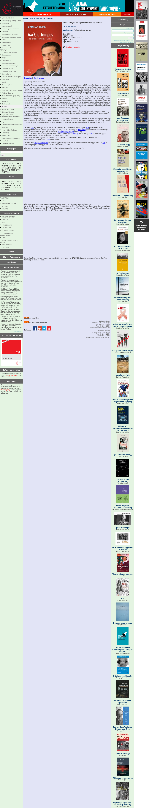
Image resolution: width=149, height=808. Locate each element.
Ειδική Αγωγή (6, 45)
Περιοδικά (11, 194)
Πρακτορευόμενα (11, 213)
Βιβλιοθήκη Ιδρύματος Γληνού (11, 20)
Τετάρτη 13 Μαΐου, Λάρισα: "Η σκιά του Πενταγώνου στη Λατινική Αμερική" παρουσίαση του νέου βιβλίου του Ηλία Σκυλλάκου (10, 274)
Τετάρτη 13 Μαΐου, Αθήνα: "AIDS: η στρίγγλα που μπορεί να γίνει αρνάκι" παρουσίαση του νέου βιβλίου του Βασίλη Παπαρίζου (11, 283)
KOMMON (5, 219)
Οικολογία (5, 98)
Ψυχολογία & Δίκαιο (8, 143)
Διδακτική (5, 31)
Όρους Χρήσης (5, 390)
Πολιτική (4, 106)
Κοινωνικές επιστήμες (8, 63)
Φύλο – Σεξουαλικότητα (9, 130)
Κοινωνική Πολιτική (8, 68)
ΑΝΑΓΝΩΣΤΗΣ (6, 228)
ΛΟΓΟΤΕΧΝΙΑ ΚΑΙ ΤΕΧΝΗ (41, 14)
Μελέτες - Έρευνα (7, 93)
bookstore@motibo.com (102, 337)
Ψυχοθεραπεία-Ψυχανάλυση (11, 138)
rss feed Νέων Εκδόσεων (38, 323)
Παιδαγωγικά (6, 104)
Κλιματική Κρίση (7, 60)
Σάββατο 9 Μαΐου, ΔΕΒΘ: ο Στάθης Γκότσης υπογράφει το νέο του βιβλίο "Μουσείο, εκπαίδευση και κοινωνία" (10, 291)
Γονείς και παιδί (7, 26)
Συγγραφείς (11, 159)
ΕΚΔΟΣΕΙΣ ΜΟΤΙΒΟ (107, 14)
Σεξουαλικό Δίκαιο (7, 119)
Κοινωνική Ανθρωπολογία (10, 66)
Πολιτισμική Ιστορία (8, 112)
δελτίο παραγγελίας (12, 375)
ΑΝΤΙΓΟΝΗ (5, 198)
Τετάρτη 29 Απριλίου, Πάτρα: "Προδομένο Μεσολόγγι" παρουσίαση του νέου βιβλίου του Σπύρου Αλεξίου (11, 319)
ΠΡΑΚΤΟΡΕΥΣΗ (7, 244)
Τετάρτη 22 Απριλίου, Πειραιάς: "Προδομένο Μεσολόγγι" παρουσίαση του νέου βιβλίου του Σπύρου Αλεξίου (11, 326)
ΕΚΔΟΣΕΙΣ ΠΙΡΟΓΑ (8, 230)
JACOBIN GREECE (8, 18)
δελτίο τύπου (39, 78)
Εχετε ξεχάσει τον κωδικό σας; (124, 40)
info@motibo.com (104, 327)
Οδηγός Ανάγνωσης (11, 257)
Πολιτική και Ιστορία (8, 109)
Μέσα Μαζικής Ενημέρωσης (11, 96)
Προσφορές (123, 19)
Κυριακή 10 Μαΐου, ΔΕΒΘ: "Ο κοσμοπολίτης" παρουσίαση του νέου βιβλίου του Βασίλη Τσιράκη (11, 298)
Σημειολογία (5, 122)
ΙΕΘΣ (3, 237)
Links (11, 252)
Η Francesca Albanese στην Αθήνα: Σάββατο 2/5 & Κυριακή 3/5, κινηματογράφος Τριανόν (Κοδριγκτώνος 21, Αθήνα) (10, 304)
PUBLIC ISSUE (7, 225)
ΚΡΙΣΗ (4, 201)
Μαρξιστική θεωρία (8, 85)
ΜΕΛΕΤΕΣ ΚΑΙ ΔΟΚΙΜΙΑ (76, 14)
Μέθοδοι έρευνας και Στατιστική (12, 90)
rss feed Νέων (34, 318)
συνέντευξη (82, 130)
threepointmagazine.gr (66, 132)
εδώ (32, 128)
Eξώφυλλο (28, 78)
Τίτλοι (11, 177)
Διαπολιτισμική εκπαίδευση (10, 29)
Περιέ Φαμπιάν (69, 26)
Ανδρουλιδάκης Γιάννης (82, 30)
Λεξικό (4, 82)
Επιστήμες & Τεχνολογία (9, 52)
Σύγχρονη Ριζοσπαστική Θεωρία (12, 124)
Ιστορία (4, 57)
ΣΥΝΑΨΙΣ (5, 209)
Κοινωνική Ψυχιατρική (9, 71)
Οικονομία (5, 101)
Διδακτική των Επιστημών (10, 34)
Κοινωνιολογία (6, 74)
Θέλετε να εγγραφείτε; (127, 42)
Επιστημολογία (6, 55)
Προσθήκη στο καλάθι (71, 47)
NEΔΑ (4, 222)
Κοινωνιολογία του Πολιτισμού (11, 77)
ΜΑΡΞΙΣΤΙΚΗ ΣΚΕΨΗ (9, 203)
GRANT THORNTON (8, 217)
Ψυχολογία (5, 141)
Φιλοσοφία (5, 127)
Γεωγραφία (5, 23)
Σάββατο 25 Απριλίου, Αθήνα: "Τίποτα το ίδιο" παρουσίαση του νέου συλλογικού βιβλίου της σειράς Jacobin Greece (11, 312)
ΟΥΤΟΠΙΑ (5, 206)
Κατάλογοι (11, 262)
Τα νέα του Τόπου (11, 268)
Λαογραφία (5, 79)
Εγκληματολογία (7, 42)
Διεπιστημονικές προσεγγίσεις (11, 37)
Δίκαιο (4, 40)
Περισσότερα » (17, 331)
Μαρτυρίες (5, 87)
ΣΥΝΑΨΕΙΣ (5, 247)
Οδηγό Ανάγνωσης (41, 143)
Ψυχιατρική (5, 133)
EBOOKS (127, 14)
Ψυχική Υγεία (6, 135)
